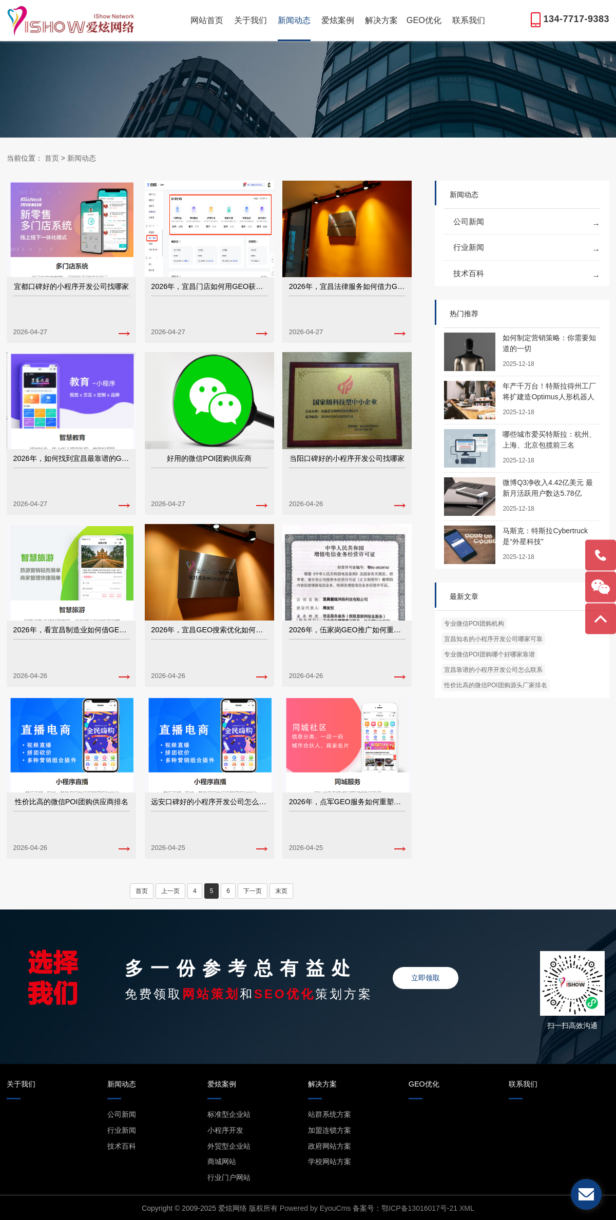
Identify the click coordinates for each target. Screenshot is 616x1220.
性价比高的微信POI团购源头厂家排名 (495, 685)
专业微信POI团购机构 (474, 623)
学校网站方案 (329, 1161)
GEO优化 (424, 20)
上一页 (170, 891)
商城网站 (221, 1161)
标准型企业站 (229, 1114)
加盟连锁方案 (329, 1130)
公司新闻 (468, 221)
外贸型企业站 (229, 1146)
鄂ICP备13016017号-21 (419, 1208)
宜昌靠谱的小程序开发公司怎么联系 (493, 669)
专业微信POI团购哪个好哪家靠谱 (489, 654)
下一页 (252, 891)
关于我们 (250, 20)
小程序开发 (225, 1130)
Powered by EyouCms (314, 1208)
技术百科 (468, 273)
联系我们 (468, 20)
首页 (52, 158)
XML (466, 1208)
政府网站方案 (329, 1146)
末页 (281, 891)
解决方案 (381, 20)
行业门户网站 (229, 1177)
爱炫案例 (337, 20)
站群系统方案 (329, 1114)
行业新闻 (468, 247)
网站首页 (206, 20)
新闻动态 (294, 20)
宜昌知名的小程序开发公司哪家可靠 (493, 639)
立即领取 (425, 978)
